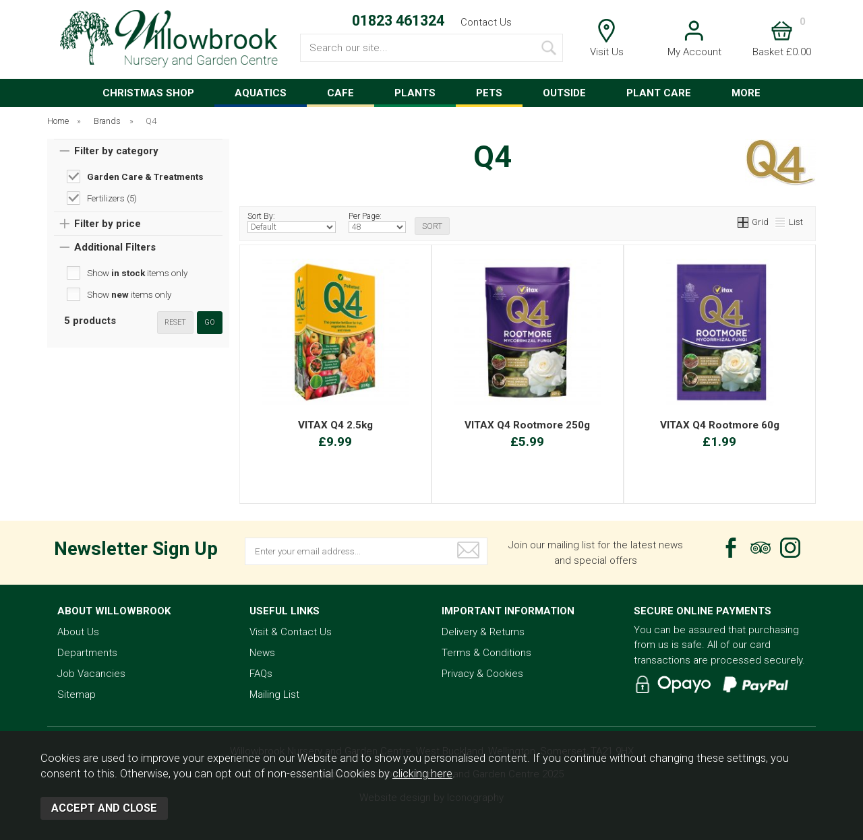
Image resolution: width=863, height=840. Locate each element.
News (262, 653)
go (209, 322)
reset (175, 322)
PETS (489, 93)
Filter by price (107, 224)
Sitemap (76, 694)
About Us (78, 632)
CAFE (340, 93)
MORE (746, 93)
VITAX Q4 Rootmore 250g (527, 425)
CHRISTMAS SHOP (148, 93)
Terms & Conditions (486, 653)
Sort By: (291, 222)
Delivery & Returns (483, 632)
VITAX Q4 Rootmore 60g (719, 425)
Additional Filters (115, 247)
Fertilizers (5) (112, 198)
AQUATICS (261, 93)
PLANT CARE (658, 93)
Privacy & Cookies (482, 674)
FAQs (260, 674)
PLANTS (415, 93)
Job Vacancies (91, 674)
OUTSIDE (564, 93)
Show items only (137, 272)
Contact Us (486, 22)
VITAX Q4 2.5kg (335, 425)
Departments (87, 653)
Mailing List (274, 694)
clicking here (422, 773)
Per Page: (377, 222)
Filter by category (116, 151)
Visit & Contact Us (290, 632)
